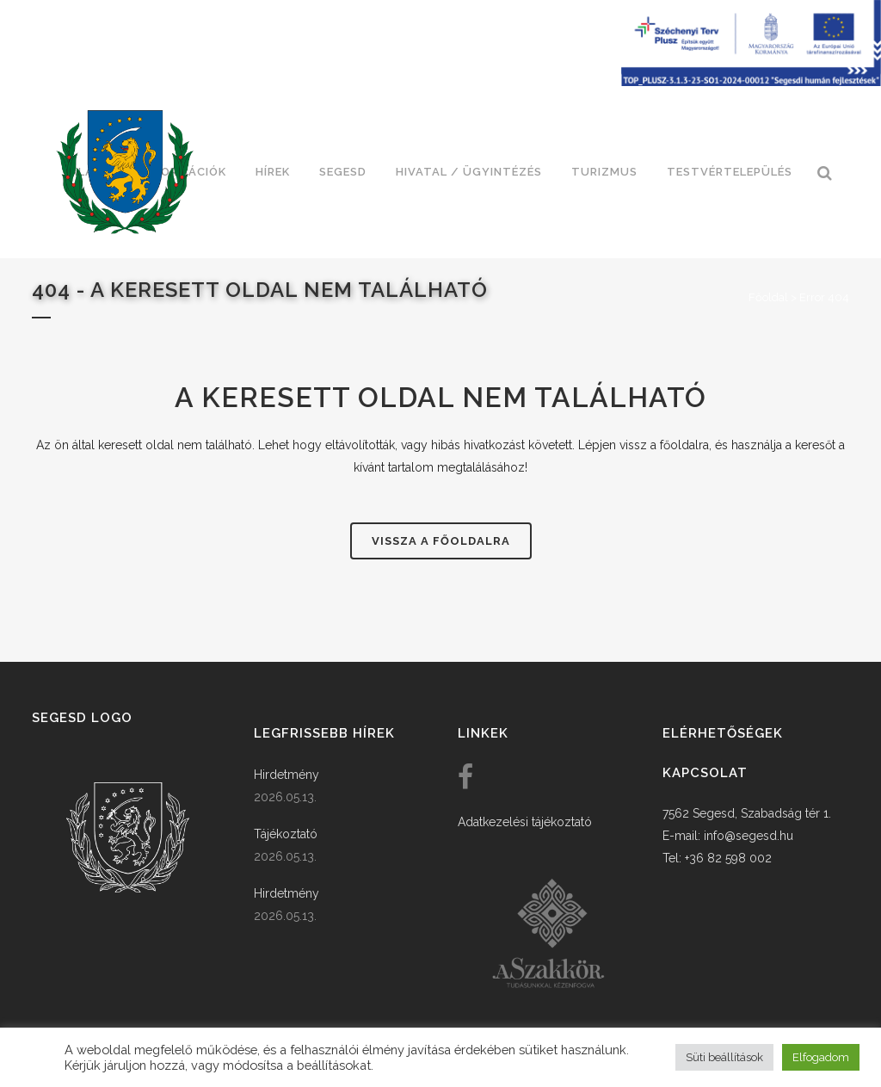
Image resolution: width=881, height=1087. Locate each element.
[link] (125, 172)
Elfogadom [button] (820, 1057)
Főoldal (768, 297)
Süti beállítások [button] (724, 1057)
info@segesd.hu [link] (748, 836)
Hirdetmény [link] (286, 774)
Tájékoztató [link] (285, 834)
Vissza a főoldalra (441, 540)
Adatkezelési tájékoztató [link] (525, 822)
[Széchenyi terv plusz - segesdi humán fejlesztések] (751, 82)
